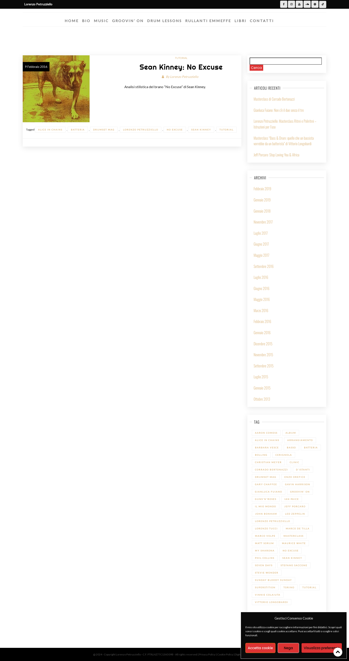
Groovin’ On (128, 21)
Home (72, 21)
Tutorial (181, 58)
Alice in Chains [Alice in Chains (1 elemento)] (267, 440)
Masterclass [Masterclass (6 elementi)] (293, 536)
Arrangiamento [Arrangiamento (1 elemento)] (300, 440)
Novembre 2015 (263, 354)
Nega (288, 648)
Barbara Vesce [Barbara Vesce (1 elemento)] (267, 447)
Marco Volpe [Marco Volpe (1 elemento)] (265, 536)
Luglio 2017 (261, 233)
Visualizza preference (322, 648)
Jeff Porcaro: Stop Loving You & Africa (276, 154)
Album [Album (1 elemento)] (290, 432)
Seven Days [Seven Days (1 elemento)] (264, 565)
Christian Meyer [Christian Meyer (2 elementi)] (268, 462)
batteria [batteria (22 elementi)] (311, 447)
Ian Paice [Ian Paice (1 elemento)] (291, 499)
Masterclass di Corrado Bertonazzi (274, 99)
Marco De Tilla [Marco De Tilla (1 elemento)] (298, 528)
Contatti (262, 21)
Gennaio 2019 (262, 200)
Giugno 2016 (261, 288)
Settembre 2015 (263, 366)
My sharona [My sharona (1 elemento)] (265, 550)
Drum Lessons (164, 21)
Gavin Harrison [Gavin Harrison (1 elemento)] (297, 484)
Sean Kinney (201, 129)
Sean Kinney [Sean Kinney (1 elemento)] (292, 558)
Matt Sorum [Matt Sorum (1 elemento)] (264, 543)
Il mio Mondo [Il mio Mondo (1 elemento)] (265, 506)
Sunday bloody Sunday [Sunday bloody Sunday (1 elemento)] (273, 580)
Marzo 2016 (261, 310)
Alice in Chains (50, 129)
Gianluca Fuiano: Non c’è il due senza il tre (279, 110)
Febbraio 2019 (262, 188)
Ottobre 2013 (262, 399)
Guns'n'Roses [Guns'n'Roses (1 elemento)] (265, 499)
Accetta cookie (260, 648)
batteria (78, 129)
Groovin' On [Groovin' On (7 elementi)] (300, 491)
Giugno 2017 (261, 244)
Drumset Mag (104, 129)
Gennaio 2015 (262, 388)
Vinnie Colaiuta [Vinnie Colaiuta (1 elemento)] (267, 594)
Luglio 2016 (261, 277)
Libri (240, 21)
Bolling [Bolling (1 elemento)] (261, 455)
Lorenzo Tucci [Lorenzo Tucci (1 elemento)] (266, 528)
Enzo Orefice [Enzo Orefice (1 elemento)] (294, 477)
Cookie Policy (225, 654)
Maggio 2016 (262, 299)
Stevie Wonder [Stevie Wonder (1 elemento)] (266, 572)
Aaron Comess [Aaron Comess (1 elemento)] (266, 432)
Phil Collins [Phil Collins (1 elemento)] (264, 558)
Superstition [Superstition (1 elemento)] (265, 587)
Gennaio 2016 (262, 332)
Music (101, 21)
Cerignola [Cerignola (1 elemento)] (283, 455)
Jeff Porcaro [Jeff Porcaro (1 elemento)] (295, 506)
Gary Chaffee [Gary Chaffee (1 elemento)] (266, 484)
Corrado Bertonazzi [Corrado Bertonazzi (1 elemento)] (271, 469)
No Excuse (175, 129)
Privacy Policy (207, 654)
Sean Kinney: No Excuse (181, 66)
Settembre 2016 (264, 266)
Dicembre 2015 (263, 343)
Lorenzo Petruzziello (184, 77)
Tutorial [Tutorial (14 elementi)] (309, 587)
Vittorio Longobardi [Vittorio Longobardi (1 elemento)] (271, 602)
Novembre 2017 (263, 222)
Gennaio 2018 (262, 211)
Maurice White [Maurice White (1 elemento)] (294, 543)
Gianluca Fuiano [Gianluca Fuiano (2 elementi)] (268, 491)
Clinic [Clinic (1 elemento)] (294, 462)
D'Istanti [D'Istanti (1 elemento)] (303, 469)
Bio (86, 21)
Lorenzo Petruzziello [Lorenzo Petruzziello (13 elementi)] (272, 521)
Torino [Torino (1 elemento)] (288, 587)
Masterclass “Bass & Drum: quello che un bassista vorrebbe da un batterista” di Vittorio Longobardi (284, 141)
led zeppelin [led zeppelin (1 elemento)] (295, 513)
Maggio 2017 (261, 255)
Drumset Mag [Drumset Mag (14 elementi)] (265, 477)
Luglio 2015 (261, 376)
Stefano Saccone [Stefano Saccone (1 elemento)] (294, 565)
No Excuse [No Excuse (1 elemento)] (291, 550)
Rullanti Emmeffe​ (208, 21)
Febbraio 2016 (262, 321)
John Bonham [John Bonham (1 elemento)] (266, 513)
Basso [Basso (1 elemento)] (291, 447)
